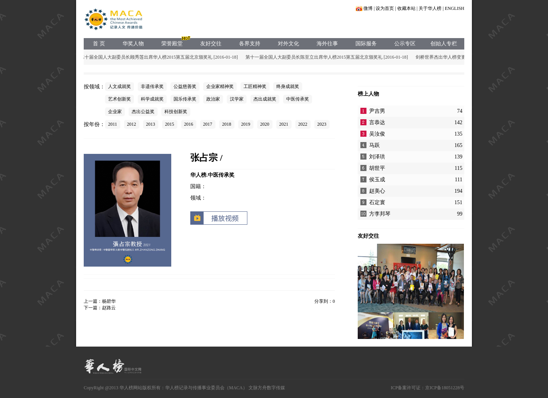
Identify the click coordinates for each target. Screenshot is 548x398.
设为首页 (385, 8)
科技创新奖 (175, 111)
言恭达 (377, 122)
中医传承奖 (297, 99)
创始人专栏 (443, 43)
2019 (245, 124)
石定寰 (377, 202)
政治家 (213, 99)
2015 (169, 124)
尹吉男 (377, 111)
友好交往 (210, 43)
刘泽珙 (377, 157)
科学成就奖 (152, 99)
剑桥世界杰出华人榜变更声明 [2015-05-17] (458, 57)
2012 (131, 124)
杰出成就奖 (264, 99)
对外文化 (288, 43)
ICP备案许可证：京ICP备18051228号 (427, 387)
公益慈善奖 (185, 86)
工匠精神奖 (255, 86)
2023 (322, 124)
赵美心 (377, 191)
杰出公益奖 (143, 111)
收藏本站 (406, 8)
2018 (226, 124)
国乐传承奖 (185, 99)
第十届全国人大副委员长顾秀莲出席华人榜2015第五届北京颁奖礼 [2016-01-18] (160, 57)
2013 (150, 124)
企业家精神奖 (220, 86)
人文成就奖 (119, 86)
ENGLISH (454, 8)
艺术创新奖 (119, 99)
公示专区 (405, 43)
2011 (112, 124)
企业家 (115, 111)
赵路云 (109, 307)
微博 (368, 8)
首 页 (99, 43)
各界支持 (249, 43)
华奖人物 (133, 43)
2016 (188, 124)
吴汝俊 (377, 134)
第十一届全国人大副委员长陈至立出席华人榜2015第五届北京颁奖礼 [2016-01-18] (327, 57)
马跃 (374, 145)
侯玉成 (377, 179)
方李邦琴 (379, 214)
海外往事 (327, 43)
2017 (207, 124)
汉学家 (237, 99)
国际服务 (366, 43)
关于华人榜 (430, 8)
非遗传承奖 (152, 86)
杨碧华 (109, 301)
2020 (264, 124)
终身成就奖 (287, 86)
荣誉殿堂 (172, 43)
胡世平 (377, 168)
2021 (283, 124)
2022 (302, 124)
